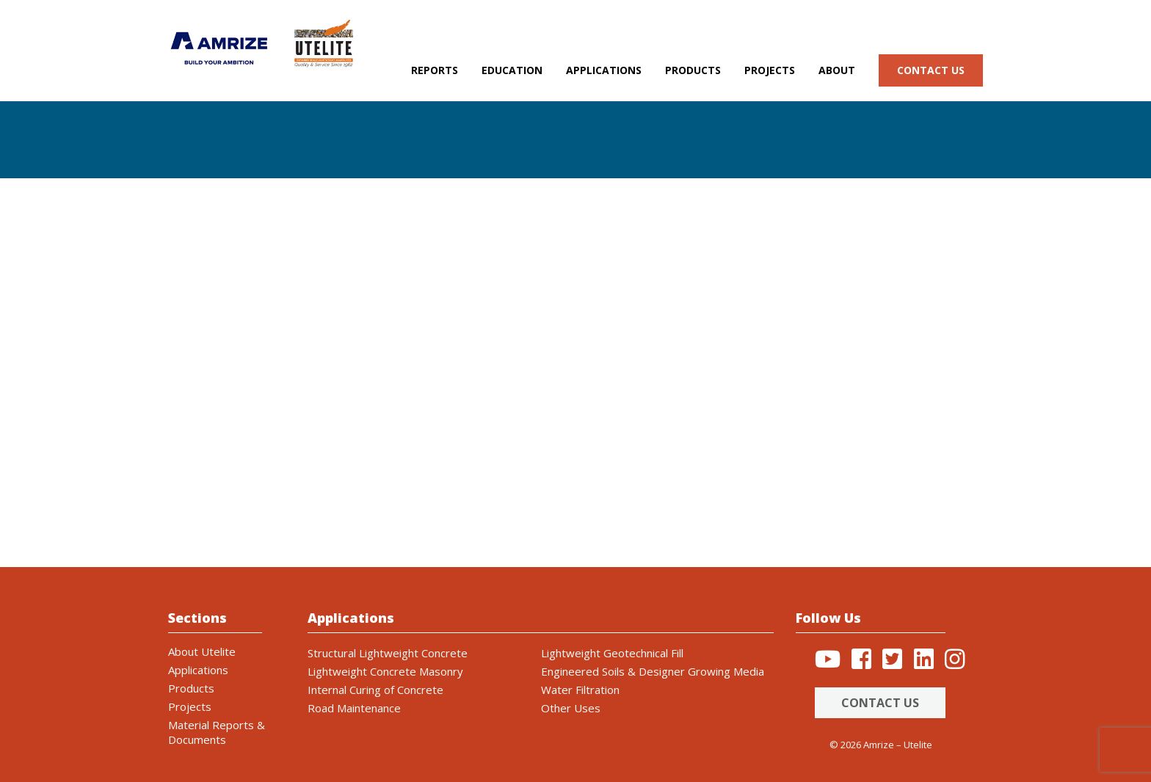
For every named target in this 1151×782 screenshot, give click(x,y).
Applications (604, 70)
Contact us (931, 70)
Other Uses (570, 708)
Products (693, 70)
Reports (434, 70)
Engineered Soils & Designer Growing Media (652, 671)
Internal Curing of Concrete (375, 689)
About (836, 70)
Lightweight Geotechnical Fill (612, 653)
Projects (769, 70)
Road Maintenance (354, 708)
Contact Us (880, 703)
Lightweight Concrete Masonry (385, 671)
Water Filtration (580, 689)
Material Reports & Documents (216, 732)
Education (512, 70)
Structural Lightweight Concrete (388, 653)
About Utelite (202, 651)
